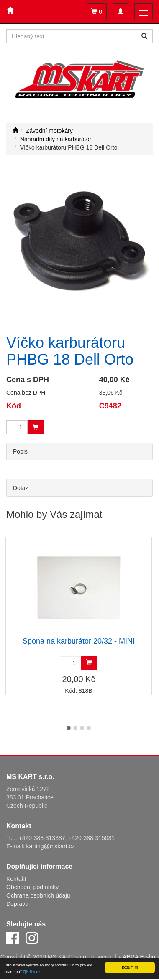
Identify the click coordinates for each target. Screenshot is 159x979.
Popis (20, 451)
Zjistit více (31, 972)
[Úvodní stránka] (15, 130)
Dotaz (20, 487)
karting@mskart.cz (50, 846)
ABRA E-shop (141, 957)
